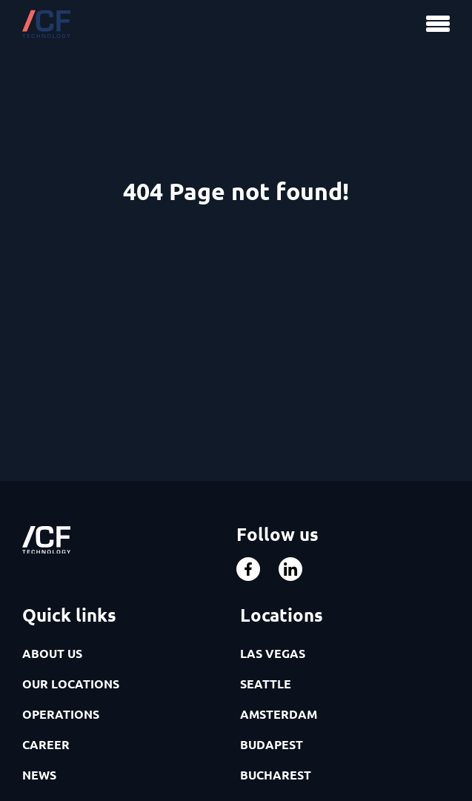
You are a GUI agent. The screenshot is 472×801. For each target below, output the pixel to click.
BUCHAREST (275, 774)
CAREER (46, 744)
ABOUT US (52, 653)
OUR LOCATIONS (70, 683)
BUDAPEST (271, 744)
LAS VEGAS (272, 653)
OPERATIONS (60, 714)
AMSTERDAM (278, 714)
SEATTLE (265, 683)
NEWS (39, 774)
